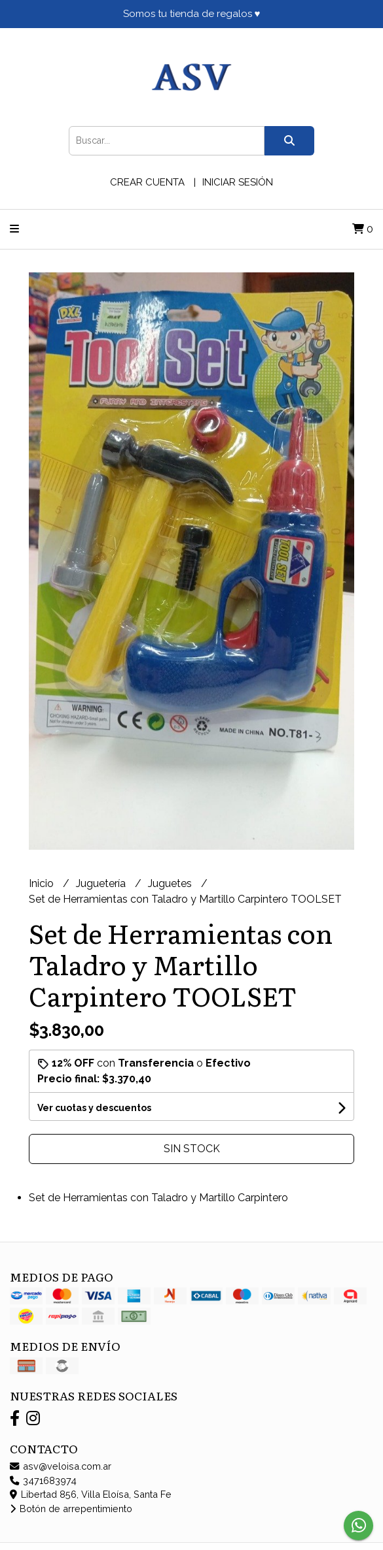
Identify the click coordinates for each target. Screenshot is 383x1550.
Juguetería (102, 883)
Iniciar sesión (237, 182)
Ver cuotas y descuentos (94, 1108)
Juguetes (171, 883)
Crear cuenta (147, 182)
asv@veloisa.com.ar (60, 1466)
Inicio (42, 883)
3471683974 (43, 1480)
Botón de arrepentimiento (71, 1508)
